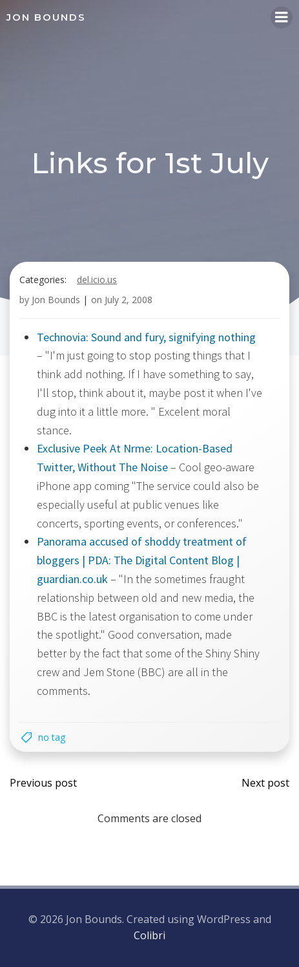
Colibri (149, 935)
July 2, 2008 (128, 299)
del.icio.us (97, 279)
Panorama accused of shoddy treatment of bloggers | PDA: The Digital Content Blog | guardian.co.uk (142, 560)
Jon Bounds (56, 299)
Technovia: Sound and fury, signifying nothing (146, 337)
